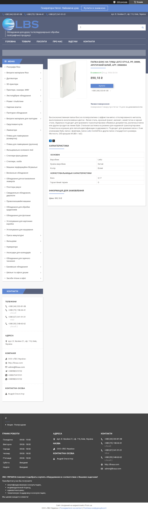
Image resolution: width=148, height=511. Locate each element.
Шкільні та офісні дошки (17, 272)
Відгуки (73, 41)
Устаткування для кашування (19, 229)
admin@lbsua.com (16, 367)
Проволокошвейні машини (18, 201)
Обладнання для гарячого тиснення (18, 259)
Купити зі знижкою (94, 8)
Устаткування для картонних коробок (19, 222)
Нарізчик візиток (13, 107)
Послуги (42, 41)
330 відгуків (122, 2)
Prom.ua (88, 505)
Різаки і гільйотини (14, 101)
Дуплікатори (12, 78)
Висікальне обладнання (17, 173)
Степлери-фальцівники (17, 156)
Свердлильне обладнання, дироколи (18, 194)
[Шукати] (143, 27)
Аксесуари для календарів (18, 252)
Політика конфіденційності (94, 508)
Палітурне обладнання (16, 113)
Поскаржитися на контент (71, 508)
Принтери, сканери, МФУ (17, 90)
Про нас (58, 41)
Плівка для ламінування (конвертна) (17, 137)
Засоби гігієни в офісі (16, 278)
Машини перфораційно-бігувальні (21, 167)
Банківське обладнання (17, 267)
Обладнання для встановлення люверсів (20, 179)
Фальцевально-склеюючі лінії (19, 150)
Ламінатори (11, 130)
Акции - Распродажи (16, 425)
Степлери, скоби (14, 161)
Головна (10, 41)
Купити (102, 86)
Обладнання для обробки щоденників (18, 208)
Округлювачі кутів (14, 124)
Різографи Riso (13, 67)
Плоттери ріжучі (13, 187)
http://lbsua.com (15, 363)
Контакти (89, 41)
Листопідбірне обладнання (18, 95)
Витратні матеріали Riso (17, 73)
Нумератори (12, 247)
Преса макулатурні (15, 235)
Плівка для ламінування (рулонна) (22, 144)
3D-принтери (12, 84)
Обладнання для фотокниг (18, 215)
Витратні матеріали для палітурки (21, 118)
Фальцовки (11, 241)
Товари (26, 41)
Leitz (89, 131)
